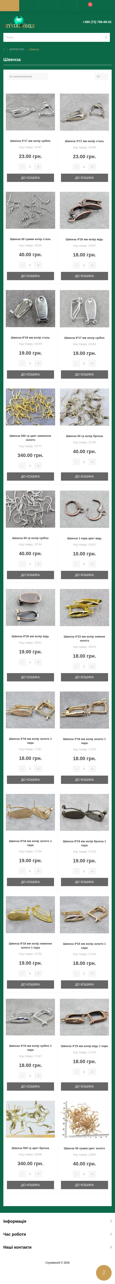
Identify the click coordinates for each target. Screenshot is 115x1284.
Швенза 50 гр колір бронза (84, 436)
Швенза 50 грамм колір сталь (30, 239)
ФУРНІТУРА (16, 49)
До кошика (30, 177)
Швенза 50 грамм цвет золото (84, 1148)
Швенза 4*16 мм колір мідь (84, 239)
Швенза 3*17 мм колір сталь (84, 141)
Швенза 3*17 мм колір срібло (30, 141)
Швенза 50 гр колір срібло (30, 538)
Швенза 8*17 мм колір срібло (84, 337)
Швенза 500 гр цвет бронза (30, 1148)
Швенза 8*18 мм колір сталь (30, 337)
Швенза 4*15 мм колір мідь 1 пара (84, 1046)
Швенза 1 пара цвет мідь (84, 538)
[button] (48, 5)
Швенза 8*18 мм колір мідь (30, 636)
